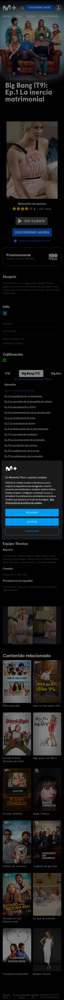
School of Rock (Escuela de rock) (13, 760)
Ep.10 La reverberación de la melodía (24, 439)
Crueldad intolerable (15, 974)
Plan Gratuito (49, 16)
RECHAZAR (32, 512)
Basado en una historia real (12, 920)
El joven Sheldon (13, 813)
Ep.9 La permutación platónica (21, 434)
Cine (19, 16)
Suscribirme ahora (40, 7)
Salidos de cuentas (14, 866)
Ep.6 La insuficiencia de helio (19, 418)
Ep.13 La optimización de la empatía (23, 456)
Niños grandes (11, 705)
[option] (21, 625)
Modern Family (42, 974)
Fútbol (31, 16)
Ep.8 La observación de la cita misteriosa (26, 428)
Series (7, 16)
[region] (32, 500)
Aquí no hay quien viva (46, 705)
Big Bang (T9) (31, 373)
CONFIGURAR (32, 531)
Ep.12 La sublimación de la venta (21, 450)
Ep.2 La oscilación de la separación (23, 396)
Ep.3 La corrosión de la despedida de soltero (28, 401)
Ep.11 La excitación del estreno (20, 445)
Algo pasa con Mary (45, 758)
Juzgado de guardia (45, 866)
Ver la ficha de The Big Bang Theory (33, 379)
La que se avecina (44, 918)
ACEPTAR (32, 522)
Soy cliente (31, 221)
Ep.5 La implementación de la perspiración (27, 412)
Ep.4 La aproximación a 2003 (20, 407)
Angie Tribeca (41, 813)
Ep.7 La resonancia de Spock (19, 423)
